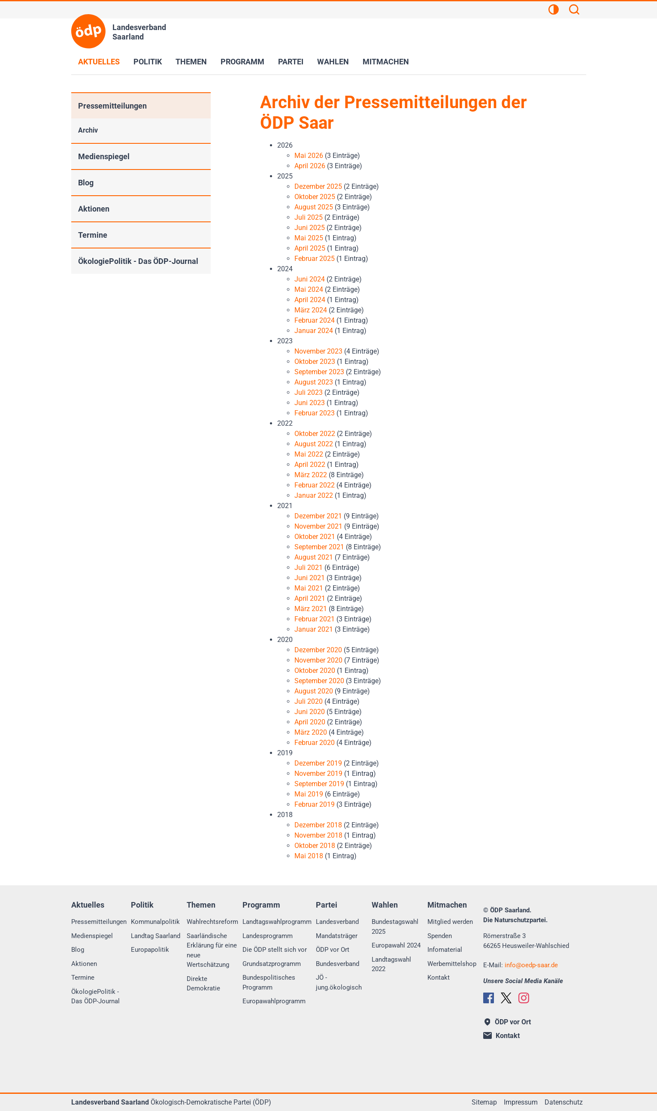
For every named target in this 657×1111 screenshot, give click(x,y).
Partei (290, 61)
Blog (86, 182)
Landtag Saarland (155, 936)
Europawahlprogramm (274, 1001)
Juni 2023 (309, 403)
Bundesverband (337, 964)
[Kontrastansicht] (553, 10)
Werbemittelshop (451, 964)
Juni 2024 (309, 279)
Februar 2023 (314, 413)
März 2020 (310, 732)
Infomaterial (444, 950)
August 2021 (313, 557)
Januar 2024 (313, 331)
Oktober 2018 (314, 846)
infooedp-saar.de (531, 965)
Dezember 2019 (318, 763)
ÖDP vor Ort (332, 950)
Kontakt (438, 977)
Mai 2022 (308, 454)
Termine (92, 234)
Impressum (521, 1102)
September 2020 (319, 681)
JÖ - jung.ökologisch (339, 982)
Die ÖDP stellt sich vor (274, 950)
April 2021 (309, 598)
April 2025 (309, 248)
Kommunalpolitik (155, 922)
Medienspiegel (104, 156)
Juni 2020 (309, 712)
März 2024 (310, 310)
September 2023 (319, 372)
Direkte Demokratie (203, 984)
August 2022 (313, 444)
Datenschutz (564, 1102)
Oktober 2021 (314, 537)
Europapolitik (150, 950)
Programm (242, 61)
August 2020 (313, 691)
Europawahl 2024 (396, 945)
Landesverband (337, 922)
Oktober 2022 (314, 434)
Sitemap (484, 1102)
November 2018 (318, 835)
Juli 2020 (308, 701)
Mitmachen (386, 61)
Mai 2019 (308, 794)
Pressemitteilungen (112, 105)
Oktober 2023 (314, 361)
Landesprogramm (267, 936)
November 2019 (318, 773)
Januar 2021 (313, 629)
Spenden (439, 936)
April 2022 (309, 464)
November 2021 (318, 526)
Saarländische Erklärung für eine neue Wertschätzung (212, 950)
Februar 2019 (314, 804)
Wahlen (333, 61)
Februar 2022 (314, 485)
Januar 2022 (313, 495)
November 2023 (318, 351)
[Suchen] (574, 10)
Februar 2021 (314, 619)
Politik (147, 61)
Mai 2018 (308, 856)
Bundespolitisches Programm (268, 982)
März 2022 (310, 475)
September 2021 (319, 547)
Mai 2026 (308, 155)
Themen (191, 61)
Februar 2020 (314, 743)
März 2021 (310, 609)
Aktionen (93, 208)
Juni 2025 (309, 228)
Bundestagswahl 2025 (395, 926)
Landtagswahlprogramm (277, 922)
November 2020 (318, 660)
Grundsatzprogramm (271, 964)
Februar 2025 (314, 258)
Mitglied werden (450, 922)
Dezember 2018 (318, 825)
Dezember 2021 (318, 516)
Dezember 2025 (318, 186)
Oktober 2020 (314, 670)
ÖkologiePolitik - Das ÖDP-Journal (138, 261)
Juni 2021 (309, 578)
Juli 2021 (308, 567)
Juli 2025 (308, 217)
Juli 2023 (308, 392)
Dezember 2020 (318, 650)
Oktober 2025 (314, 197)
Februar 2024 (314, 320)
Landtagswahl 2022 (391, 964)
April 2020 (309, 722)
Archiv (88, 130)
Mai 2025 (308, 238)
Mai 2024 (308, 289)
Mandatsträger (336, 936)
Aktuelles (99, 61)
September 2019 (319, 784)
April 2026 (309, 166)
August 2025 (313, 207)
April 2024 (309, 300)
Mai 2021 (308, 588)
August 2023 (313, 382)
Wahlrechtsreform (212, 922)
